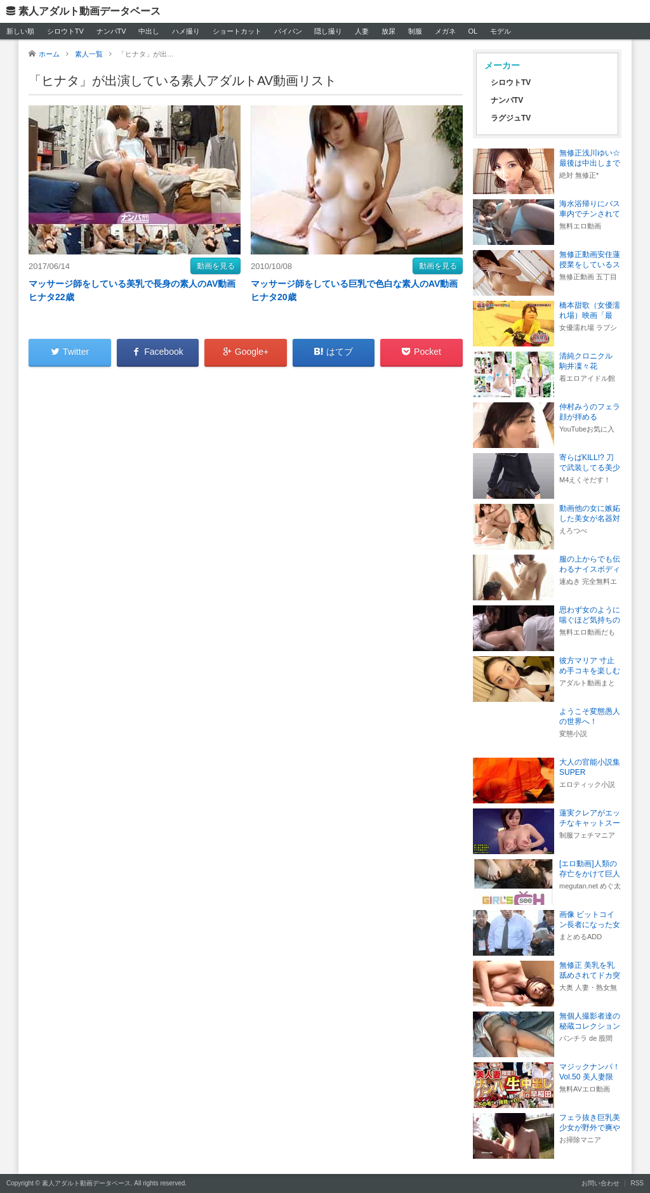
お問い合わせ (600, 1183)
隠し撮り (328, 31)
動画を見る (216, 265)
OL (472, 31)
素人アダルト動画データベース (89, 11)
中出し (148, 31)
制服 (415, 31)
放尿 (388, 31)
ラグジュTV (511, 118)
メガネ (445, 31)
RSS (637, 1183)
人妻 (362, 31)
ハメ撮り (186, 31)
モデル (500, 31)
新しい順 (20, 31)
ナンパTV (111, 31)
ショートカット (237, 31)
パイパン (288, 31)
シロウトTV (65, 31)
